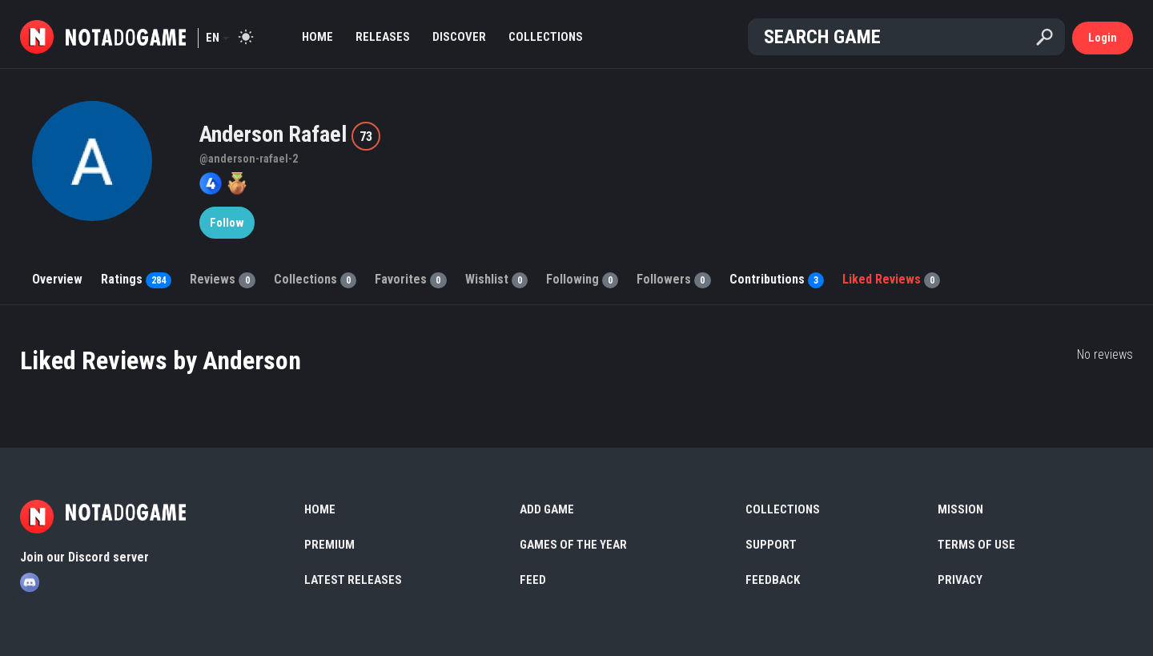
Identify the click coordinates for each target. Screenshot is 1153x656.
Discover (459, 37)
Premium (329, 544)
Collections (545, 37)
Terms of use (976, 544)
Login (1102, 37)
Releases (383, 37)
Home (317, 37)
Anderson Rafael (275, 134)
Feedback (772, 580)
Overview (57, 279)
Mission (960, 509)
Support (771, 544)
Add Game (547, 509)
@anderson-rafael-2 (248, 158)
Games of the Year (573, 544)
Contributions (776, 279)
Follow (227, 222)
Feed (533, 580)
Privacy (960, 580)
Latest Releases (353, 580)
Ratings (136, 279)
